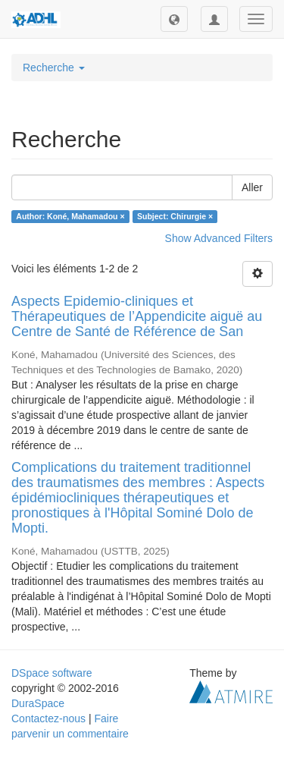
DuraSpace (37, 703)
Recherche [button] (54, 67)
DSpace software (51, 673)
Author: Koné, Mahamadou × (70, 216)
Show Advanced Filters (219, 238)
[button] (174, 19)
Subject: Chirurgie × (175, 216)
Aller (252, 187)
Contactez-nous (48, 718)
